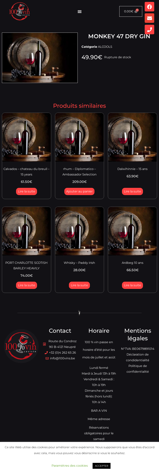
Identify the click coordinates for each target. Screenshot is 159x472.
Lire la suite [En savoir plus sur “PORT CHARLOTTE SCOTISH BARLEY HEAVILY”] (26, 285)
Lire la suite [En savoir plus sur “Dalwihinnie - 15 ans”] (132, 191)
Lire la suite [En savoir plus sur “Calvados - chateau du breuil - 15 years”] (26, 191)
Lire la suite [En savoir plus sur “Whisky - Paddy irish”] (79, 285)
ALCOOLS (105, 47)
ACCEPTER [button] (101, 465)
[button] (79, 11)
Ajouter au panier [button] (79, 191)
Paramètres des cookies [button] (70, 465)
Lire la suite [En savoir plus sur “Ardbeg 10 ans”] (132, 285)
